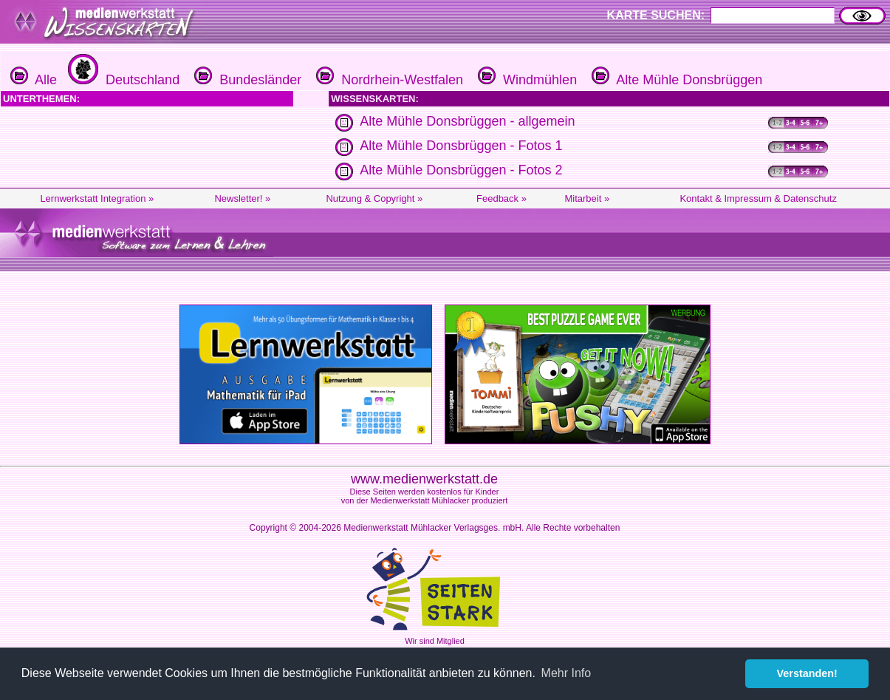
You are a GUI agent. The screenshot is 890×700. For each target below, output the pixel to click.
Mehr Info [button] (566, 673)
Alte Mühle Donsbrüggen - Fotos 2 (461, 170)
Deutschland (121, 79)
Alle (33, 79)
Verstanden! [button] (807, 673)
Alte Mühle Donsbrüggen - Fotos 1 (461, 145)
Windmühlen (525, 79)
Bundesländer (246, 79)
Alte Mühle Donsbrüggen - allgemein (467, 121)
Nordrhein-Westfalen (387, 79)
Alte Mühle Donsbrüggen (675, 79)
